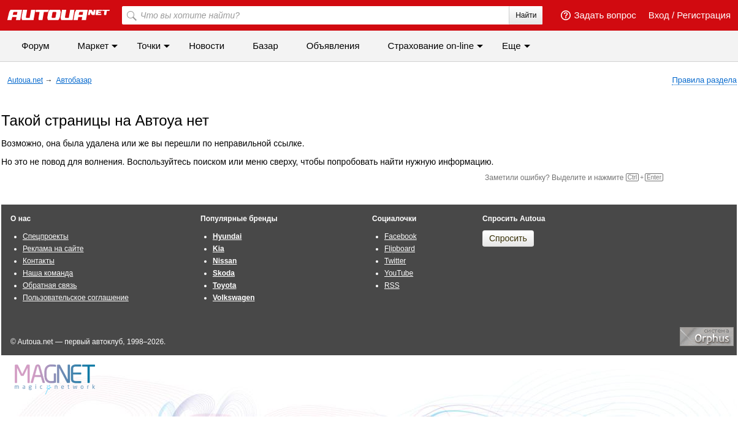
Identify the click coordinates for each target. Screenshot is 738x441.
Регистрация (704, 15)
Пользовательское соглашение (76, 297)
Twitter (395, 261)
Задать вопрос (598, 15)
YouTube (398, 273)
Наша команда (48, 273)
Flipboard (399, 248)
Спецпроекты (46, 236)
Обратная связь (50, 285)
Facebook (400, 236)
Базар (265, 45)
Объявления (333, 45)
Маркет (93, 45)
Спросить (508, 238)
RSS (392, 285)
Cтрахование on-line (431, 45)
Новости (206, 45)
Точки (149, 45)
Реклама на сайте (53, 248)
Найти (525, 15)
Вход (659, 15)
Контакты (39, 261)
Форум (35, 45)
